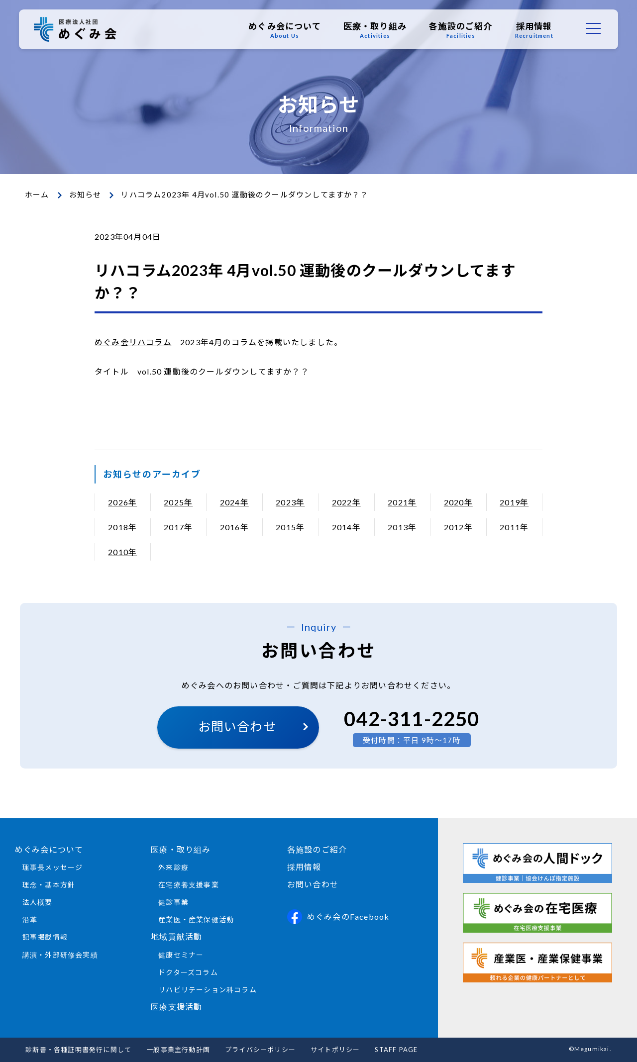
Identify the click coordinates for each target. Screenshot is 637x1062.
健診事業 (173, 902)
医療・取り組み (374, 30)
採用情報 (533, 30)
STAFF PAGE (396, 1050)
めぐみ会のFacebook (338, 916)
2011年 (514, 527)
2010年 (122, 552)
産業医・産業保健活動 (196, 919)
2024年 (234, 502)
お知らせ (85, 194)
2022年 (346, 502)
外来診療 (173, 867)
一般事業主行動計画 (178, 1050)
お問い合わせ (237, 726)
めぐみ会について (283, 30)
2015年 (290, 527)
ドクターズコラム (188, 972)
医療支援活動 (176, 1006)
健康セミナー (181, 955)
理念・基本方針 (48, 884)
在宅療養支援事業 (188, 884)
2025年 (178, 502)
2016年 (234, 527)
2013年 (402, 527)
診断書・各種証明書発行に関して (78, 1050)
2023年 (290, 502)
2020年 (458, 502)
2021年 (402, 502)
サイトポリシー (335, 1050)
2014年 (346, 527)
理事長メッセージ (52, 867)
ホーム (37, 194)
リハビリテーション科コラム (207, 989)
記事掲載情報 (45, 937)
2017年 (178, 527)
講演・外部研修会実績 (60, 955)
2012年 (458, 527)
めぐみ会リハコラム (133, 342)
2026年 (122, 502)
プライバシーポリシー (260, 1050)
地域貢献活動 (176, 936)
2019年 (514, 502)
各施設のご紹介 (459, 30)
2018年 (122, 527)
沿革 (29, 919)
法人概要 (37, 902)
